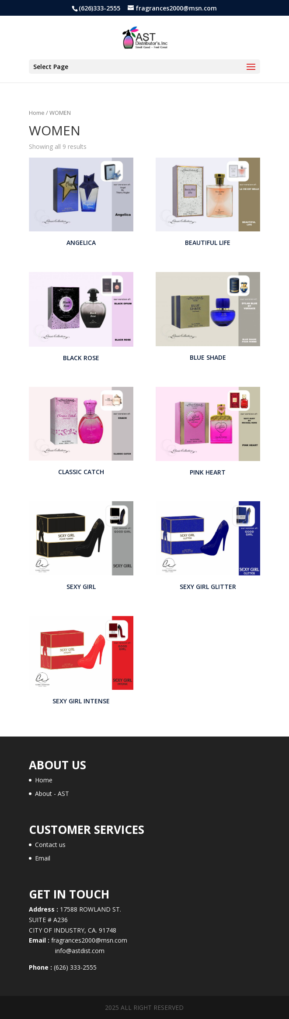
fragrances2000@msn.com (89, 940)
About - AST (52, 793)
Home (37, 113)
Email (42, 858)
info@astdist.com (66, 951)
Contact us (50, 844)
